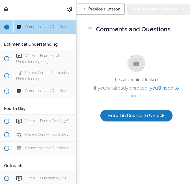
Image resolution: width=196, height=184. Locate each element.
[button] (6, 9)
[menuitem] (70, 9)
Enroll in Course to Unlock (136, 115)
